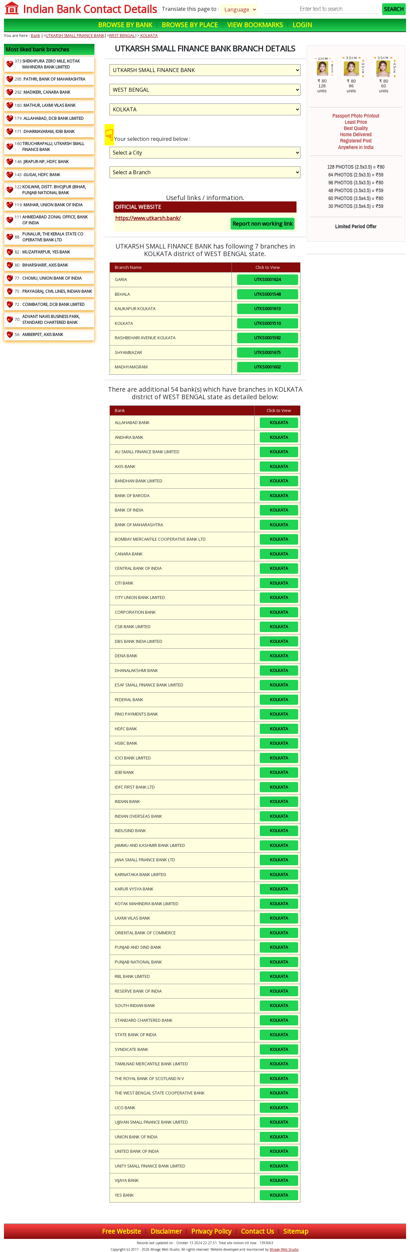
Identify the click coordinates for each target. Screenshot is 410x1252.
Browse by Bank (125, 24)
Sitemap (295, 1231)
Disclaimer (166, 1231)
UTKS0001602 (267, 367)
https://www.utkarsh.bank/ (148, 218)
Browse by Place (190, 24)
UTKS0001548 (267, 294)
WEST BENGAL (122, 35)
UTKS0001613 (267, 308)
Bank (35, 35)
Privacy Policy (211, 1231)
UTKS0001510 (267, 323)
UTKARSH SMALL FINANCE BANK (75, 35)
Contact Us (257, 1231)
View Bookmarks (255, 24)
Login (302, 24)
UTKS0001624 (267, 279)
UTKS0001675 (267, 352)
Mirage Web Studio (284, 1249)
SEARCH (394, 9)
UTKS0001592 (267, 338)
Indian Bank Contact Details (90, 9)
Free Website (121, 1231)
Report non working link (263, 223)
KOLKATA (148, 35)
